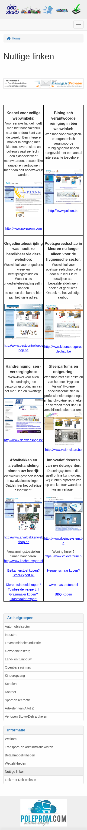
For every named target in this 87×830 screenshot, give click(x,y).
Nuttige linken (15, 771)
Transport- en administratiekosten (29, 747)
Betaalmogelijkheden (20, 755)
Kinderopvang (15, 675)
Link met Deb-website (20, 780)
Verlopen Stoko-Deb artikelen (26, 716)
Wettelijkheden (15, 763)
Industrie (11, 635)
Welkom (10, 739)
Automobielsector (17, 626)
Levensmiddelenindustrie (23, 643)
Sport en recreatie (18, 700)
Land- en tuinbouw (18, 659)
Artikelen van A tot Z (19, 708)
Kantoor (10, 692)
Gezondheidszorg (17, 651)
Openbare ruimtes (18, 667)
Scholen (11, 684)
